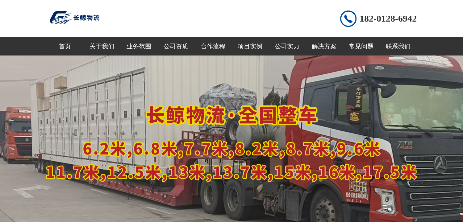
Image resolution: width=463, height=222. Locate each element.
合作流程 (213, 46)
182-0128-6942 (388, 18)
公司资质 (176, 46)
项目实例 (250, 46)
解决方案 (324, 46)
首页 (65, 46)
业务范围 (139, 46)
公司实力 (287, 46)
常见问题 (361, 46)
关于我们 (102, 46)
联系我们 (398, 46)
